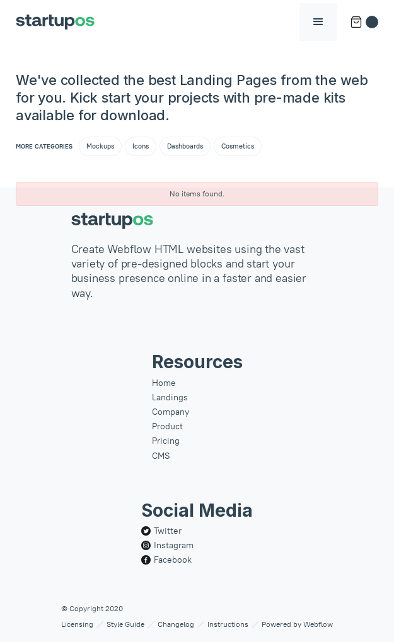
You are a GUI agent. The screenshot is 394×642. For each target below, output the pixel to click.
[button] (318, 22)
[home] (55, 22)
